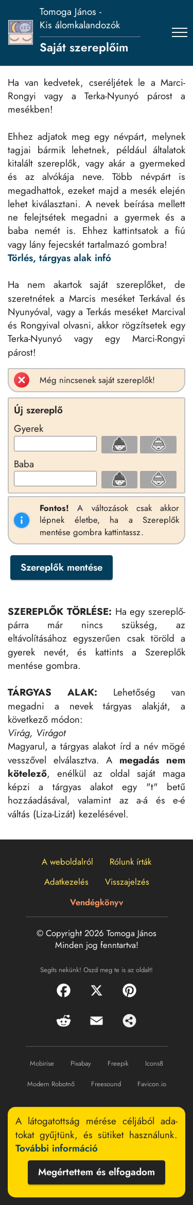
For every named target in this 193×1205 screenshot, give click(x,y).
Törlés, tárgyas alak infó (59, 258)
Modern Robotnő (51, 1084)
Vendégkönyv (96, 902)
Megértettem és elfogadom (96, 1172)
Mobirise (42, 1063)
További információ (56, 1148)
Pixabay (81, 1063)
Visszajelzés (127, 881)
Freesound (106, 1084)
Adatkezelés (66, 881)
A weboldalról (67, 861)
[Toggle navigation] (180, 32)
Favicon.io (151, 1084)
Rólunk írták (130, 861)
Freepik (118, 1063)
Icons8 (154, 1063)
